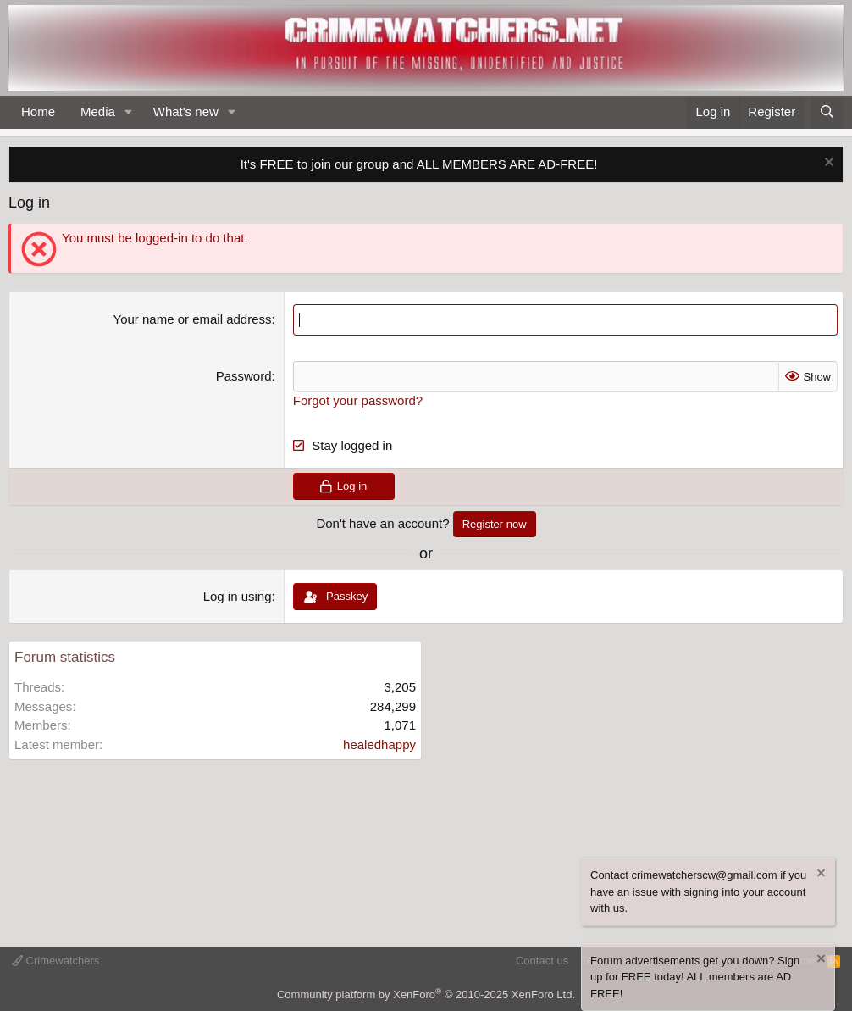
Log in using (237, 596)
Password (244, 376)
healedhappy (379, 744)
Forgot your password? (358, 400)
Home (38, 111)
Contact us (542, 960)
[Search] (827, 112)
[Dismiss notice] (827, 164)
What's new (186, 111)
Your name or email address (192, 319)
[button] (129, 112)
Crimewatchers (55, 960)
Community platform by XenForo (426, 994)
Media (97, 111)
